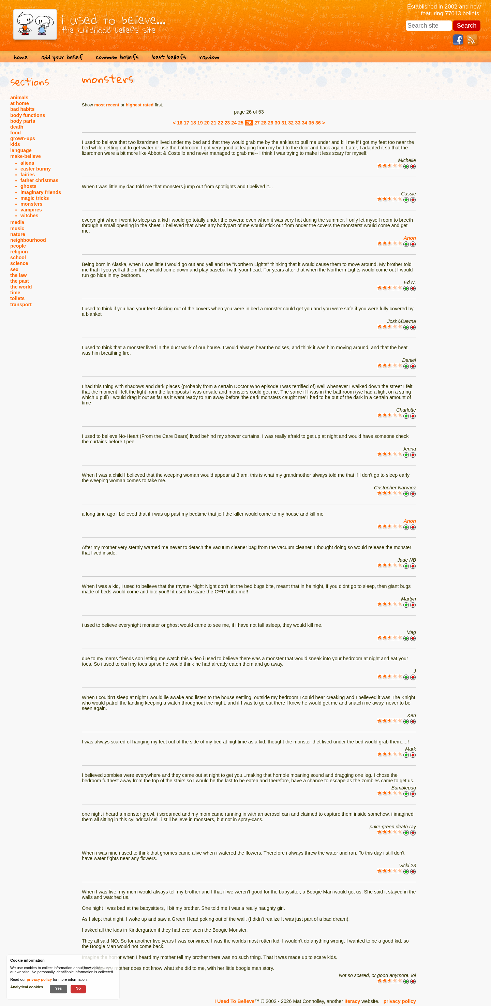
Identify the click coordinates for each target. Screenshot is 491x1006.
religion (19, 251)
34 (304, 122)
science (19, 263)
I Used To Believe (234, 1001)
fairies (27, 174)
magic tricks (34, 198)
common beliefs (117, 57)
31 (284, 122)
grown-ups (22, 138)
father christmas (39, 180)
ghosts (28, 186)
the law (18, 275)
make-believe (25, 156)
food (15, 132)
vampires (31, 209)
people (18, 246)
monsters (31, 204)
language (21, 150)
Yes (58, 988)
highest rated (140, 104)
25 (240, 122)
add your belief (62, 57)
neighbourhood (28, 240)
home (21, 57)
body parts (22, 121)
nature (17, 234)
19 (200, 122)
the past (19, 281)
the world (21, 287)
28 (264, 122)
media (17, 222)
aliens (27, 163)
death (16, 127)
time (15, 292)
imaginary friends (40, 192)
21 (214, 122)
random (209, 57)
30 (277, 122)
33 (297, 122)
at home (19, 103)
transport (21, 304)
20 (207, 122)
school (18, 257)
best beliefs (169, 57)
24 (234, 122)
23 (227, 122)
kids (15, 144)
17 (186, 122)
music (17, 228)
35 (311, 122)
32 (291, 122)
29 (270, 122)
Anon (409, 238)
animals (19, 97)
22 (220, 122)
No (78, 988)
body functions (27, 115)
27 (257, 122)
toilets (17, 298)
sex (14, 269)
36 (318, 122)
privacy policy (400, 1001)
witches (29, 215)
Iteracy (352, 1001)
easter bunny (35, 169)
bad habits (22, 109)
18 (193, 122)
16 (179, 122)
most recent (106, 104)
